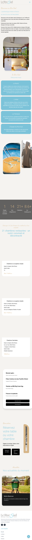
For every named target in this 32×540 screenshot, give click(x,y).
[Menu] (30, 2)
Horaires (2, 538)
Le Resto (2, 534)
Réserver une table (7, 451)
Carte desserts (18, 404)
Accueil (2, 531)
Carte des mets (18, 400)
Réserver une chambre (16, 452)
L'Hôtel (2, 536)
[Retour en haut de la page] (28, 536)
